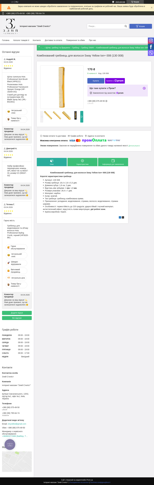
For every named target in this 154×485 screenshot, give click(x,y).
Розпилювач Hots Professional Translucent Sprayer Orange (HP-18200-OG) (17, 88)
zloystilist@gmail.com (17, 424)
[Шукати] (125, 26)
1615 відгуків (120, 2)
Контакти (37, 40)
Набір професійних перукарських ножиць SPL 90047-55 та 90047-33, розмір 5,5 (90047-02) (17, 171)
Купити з (114, 81)
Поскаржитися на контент (79, 482)
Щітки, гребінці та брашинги (58, 48)
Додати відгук (17, 313)
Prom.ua (90, 480)
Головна (5, 40)
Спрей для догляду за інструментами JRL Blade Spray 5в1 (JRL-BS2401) (17, 98)
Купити (96, 81)
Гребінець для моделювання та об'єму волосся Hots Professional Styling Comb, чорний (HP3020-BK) (17, 232)
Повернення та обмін (75, 40)
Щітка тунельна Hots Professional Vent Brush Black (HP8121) (17, 79)
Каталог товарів (20, 40)
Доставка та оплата (53, 40)
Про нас (92, 40)
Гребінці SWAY (87, 48)
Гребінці (75, 48)
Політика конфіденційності (100, 482)
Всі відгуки (17, 318)
